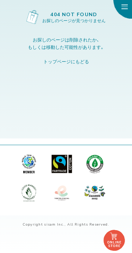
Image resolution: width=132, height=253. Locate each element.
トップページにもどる (66, 61)
